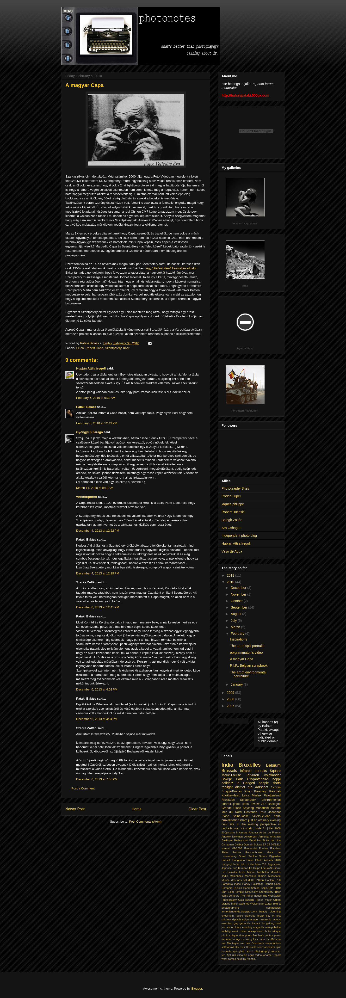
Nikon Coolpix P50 (269, 880)
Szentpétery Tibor (117, 348)
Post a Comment (83, 788)
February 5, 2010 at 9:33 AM (95, 398)
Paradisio (227, 883)
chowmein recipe (232, 915)
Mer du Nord (232, 812)
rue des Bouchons (252, 943)
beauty (263, 911)
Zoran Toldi (271, 903)
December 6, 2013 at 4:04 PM (96, 719)
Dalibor (239, 844)
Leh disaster (229, 872)
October (237, 601)
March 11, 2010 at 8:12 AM (94, 488)
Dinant (248, 791)
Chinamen (228, 844)
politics (269, 935)
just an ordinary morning (237, 927)
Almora (243, 832)
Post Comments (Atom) (145, 821)
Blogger (196, 988)
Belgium (273, 765)
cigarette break (254, 915)
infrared (246, 771)
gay (236, 923)
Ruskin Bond (242, 888)
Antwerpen (250, 836)
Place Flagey (242, 883)
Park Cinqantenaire (252, 779)
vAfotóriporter (86, 497)
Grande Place (231, 808)
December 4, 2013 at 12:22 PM (97, 530)
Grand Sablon (248, 856)
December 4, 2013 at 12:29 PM (97, 573)
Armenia (264, 836)
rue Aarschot (258, 787)
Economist (250, 848)
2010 (231, 582)
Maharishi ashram (268, 808)
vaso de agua (245, 955)
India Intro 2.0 (257, 864)
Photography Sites (235, 488)
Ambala (253, 832)
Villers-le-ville (261, 816)
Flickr (225, 852)
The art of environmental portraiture (248, 674)
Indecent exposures (244, 223)
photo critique (272, 931)
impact (256, 923)
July (234, 620)
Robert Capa (94, 348)
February (238, 633)
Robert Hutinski (233, 512)
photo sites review (246, 804)
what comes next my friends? (239, 958)
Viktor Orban (273, 899)
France (237, 852)
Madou (251, 872)
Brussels (229, 770)
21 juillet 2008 (272, 828)
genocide (245, 923)
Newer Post (75, 809)
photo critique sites (233, 935)
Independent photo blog (239, 535)
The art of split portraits (247, 646)
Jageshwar (274, 864)
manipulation (273, 927)
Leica (80, 348)
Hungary (227, 864)
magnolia (258, 927)
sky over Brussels (245, 947)
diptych (236, 919)
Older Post (197, 809)
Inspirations (238, 639)
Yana (277, 816)
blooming (275, 911)
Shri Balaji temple (233, 891)
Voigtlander (272, 775)
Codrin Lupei (231, 496)
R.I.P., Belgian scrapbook (248, 665)
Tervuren (252, 775)
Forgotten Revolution (244, 410)
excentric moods (270, 919)
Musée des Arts (232, 880)
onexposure (255, 931)
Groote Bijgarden (270, 856)
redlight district (233, 787)
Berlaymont (241, 840)
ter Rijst (226, 955)
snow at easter (266, 947)
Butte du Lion (272, 840)
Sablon (255, 888)
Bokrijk (227, 779)
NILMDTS (249, 880)
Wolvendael (257, 903)
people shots (270, 783)
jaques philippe (233, 504)
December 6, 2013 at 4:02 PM (96, 689)
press (277, 935)
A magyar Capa (241, 659)
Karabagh (260, 791)
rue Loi (239, 828)
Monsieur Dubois (255, 876)
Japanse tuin (229, 868)
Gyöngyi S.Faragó (89, 432)
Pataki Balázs (86, 407)
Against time (245, 348)
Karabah (275, 791)
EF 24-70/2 (269, 844)
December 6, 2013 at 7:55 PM (96, 779)
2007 (231, 706)
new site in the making (240, 824)
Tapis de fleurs (230, 895)
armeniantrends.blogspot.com (239, 911)
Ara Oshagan (231, 528)
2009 (231, 693)
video (258, 955)
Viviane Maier (230, 903)
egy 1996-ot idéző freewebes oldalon (171, 268)
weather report (272, 955)
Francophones (254, 852)
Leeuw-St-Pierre (271, 868)
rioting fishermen (255, 939)
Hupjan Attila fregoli (236, 543)
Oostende (250, 812)
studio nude (253, 828)
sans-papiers (273, 943)
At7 (263, 804)
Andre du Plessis (270, 832)
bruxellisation (230, 820)
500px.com (228, 832)
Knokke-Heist (231, 795)
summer (276, 951)
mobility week (230, 931)
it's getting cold (271, 923)
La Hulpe (254, 868)
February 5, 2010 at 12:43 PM (96, 423)
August (236, 614)
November (239, 594)
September (239, 607)
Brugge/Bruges (232, 791)
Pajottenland (272, 795)
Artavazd (275, 836)
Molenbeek (236, 876)
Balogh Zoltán (232, 520)
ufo (234, 955)
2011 (231, 575)
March (236, 627)
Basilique (227, 840)
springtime (239, 951)
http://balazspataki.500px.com (245, 95)
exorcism (227, 923)
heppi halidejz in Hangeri (251, 781)
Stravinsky (251, 891)
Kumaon (243, 868)
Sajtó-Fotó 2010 (271, 888)
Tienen (259, 899)
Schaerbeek (248, 799)
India (245, 285)
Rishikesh (228, 799)
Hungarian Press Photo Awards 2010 (256, 860)
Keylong (248, 808)
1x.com (276, 787)
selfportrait (228, 947)
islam (243, 820)
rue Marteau (273, 939)
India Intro (239, 864)
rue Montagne (230, 943)
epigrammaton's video (246, 652)
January (237, 684)
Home (137, 809)
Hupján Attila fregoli (91, 368)
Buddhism (255, 840)
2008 (231, 699)
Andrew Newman (232, 836)
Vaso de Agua (232, 551)
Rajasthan (257, 883)
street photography (258, 951)
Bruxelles (250, 765)
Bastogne (274, 804)
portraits (261, 771)
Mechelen (263, 872)
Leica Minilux (251, 795)
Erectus (263, 848)
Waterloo (244, 903)
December (239, 588)
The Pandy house (251, 895)
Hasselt (226, 860)
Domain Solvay (253, 844)
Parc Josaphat (270, 812)
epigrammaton (250, 919)
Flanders (275, 848)
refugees (238, 939)
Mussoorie (274, 876)
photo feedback (254, 935)
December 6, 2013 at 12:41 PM (97, 607)
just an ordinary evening (264, 820)
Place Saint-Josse (235, 816)
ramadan (227, 939)
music (243, 931)
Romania (227, 888)
